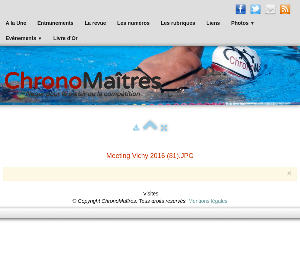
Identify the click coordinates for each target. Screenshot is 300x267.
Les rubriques (178, 23)
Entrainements (56, 23)
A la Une (16, 23)
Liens (213, 23)
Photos (243, 23)
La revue (95, 23)
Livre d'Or (65, 38)
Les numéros (133, 23)
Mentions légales (208, 201)
